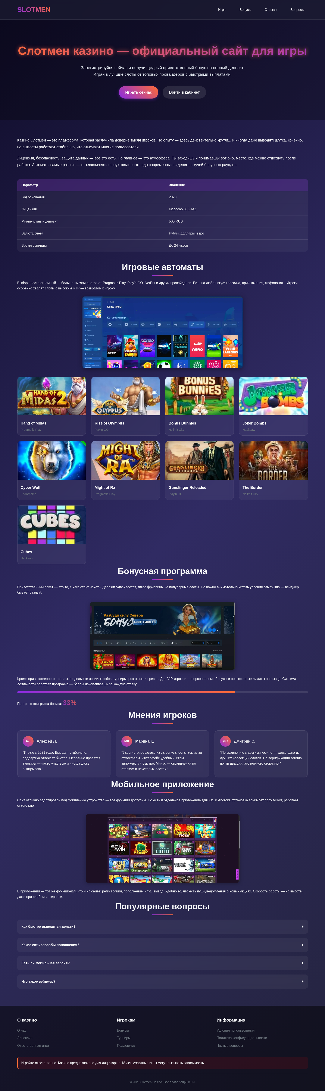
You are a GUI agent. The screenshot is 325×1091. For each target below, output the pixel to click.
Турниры (124, 1038)
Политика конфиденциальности (242, 1038)
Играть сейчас (138, 92)
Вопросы (297, 10)
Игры (222, 10)
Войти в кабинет (184, 92)
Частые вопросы (230, 1045)
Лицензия (24, 1038)
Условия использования (236, 1030)
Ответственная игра (33, 1045)
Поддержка (126, 1045)
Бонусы (245, 10)
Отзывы (271, 10)
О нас (21, 1030)
